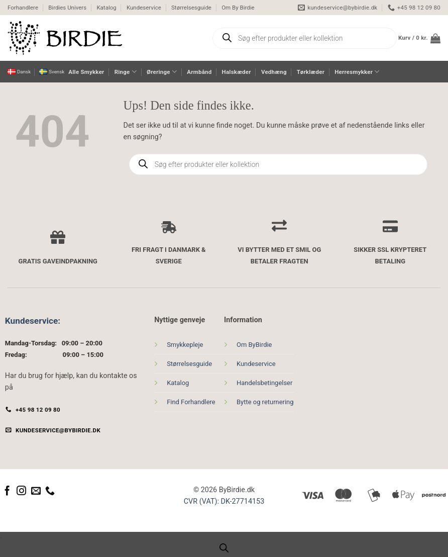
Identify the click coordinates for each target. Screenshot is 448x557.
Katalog (106, 7)
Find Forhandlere (191, 402)
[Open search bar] (224, 548)
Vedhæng (274, 71)
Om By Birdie (238, 7)
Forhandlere (23, 7)
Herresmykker (356, 71)
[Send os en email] (36, 491)
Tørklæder (310, 71)
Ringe (126, 71)
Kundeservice (144, 7)
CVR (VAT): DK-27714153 (224, 501)
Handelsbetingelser (264, 383)
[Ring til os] (50, 491)
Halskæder (236, 71)
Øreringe (162, 71)
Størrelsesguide (191, 7)
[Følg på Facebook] (7, 491)
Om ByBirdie (254, 344)
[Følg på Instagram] (21, 491)
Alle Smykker (86, 71)
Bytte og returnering (265, 402)
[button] (419, 38)
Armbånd (199, 71)
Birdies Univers (67, 7)
